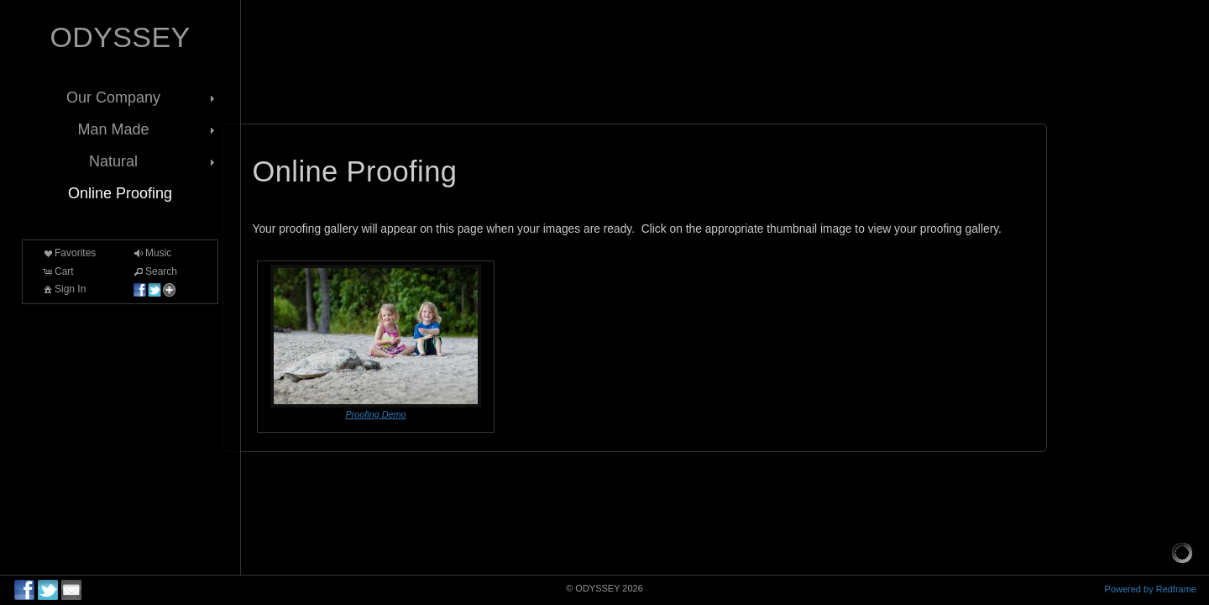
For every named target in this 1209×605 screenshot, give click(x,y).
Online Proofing (120, 193)
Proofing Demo (375, 414)
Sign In (63, 289)
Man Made (147, 129)
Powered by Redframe (1150, 589)
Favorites (68, 253)
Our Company (142, 97)
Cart (57, 271)
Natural (153, 161)
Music (151, 253)
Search (154, 271)
